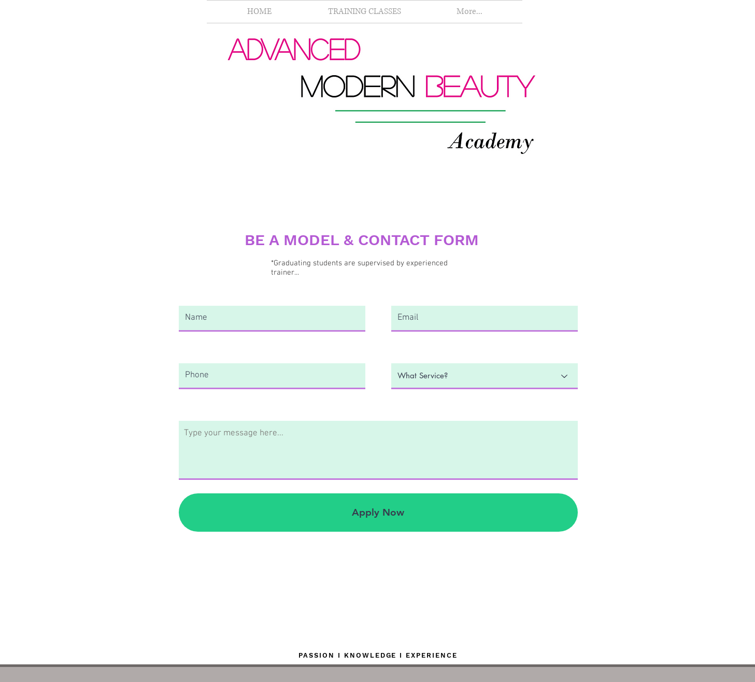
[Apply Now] (378, 512)
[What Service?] (484, 376)
